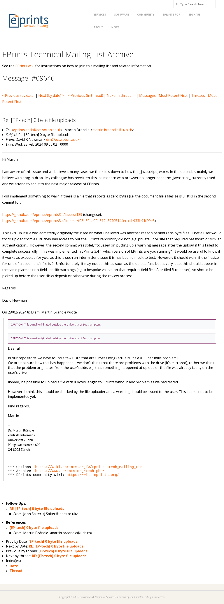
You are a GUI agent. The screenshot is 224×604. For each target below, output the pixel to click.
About (98, 27)
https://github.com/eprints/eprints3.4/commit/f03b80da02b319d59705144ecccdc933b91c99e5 (78, 220)
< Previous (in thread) (85, 95)
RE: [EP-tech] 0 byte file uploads (37, 508)
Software (121, 14)
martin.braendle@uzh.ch (112, 129)
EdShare (195, 14)
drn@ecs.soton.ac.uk (62, 139)
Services (100, 14)
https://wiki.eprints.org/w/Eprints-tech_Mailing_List (89, 467)
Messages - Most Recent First (163, 95)
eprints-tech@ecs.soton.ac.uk (37, 129)
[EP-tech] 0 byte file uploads (34, 527)
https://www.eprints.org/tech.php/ (70, 471)
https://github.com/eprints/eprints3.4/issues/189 (42, 214)
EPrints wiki (24, 65)
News (115, 27)
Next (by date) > (51, 95)
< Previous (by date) (18, 95)
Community (145, 14)
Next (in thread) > (121, 95)
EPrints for (171, 14)
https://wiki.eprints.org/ (93, 475)
